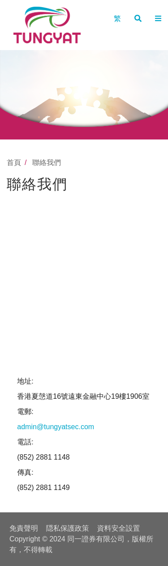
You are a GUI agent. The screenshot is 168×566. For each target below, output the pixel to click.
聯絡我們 (46, 162)
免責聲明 (23, 528)
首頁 (14, 162)
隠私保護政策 (67, 528)
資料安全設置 (118, 528)
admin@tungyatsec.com (55, 427)
